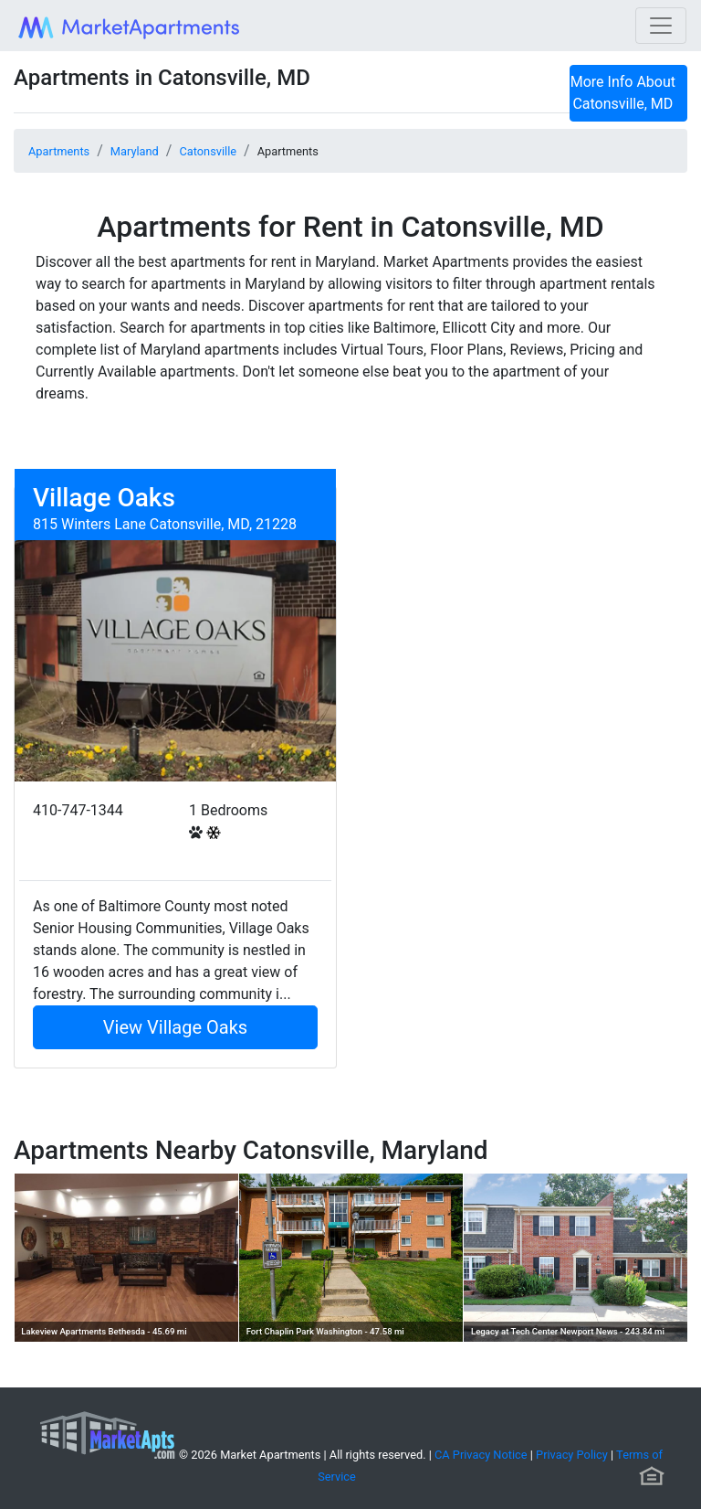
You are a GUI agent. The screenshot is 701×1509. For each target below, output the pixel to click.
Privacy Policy (572, 1454)
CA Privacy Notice (481, 1454)
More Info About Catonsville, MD (622, 92)
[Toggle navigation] (660, 25)
